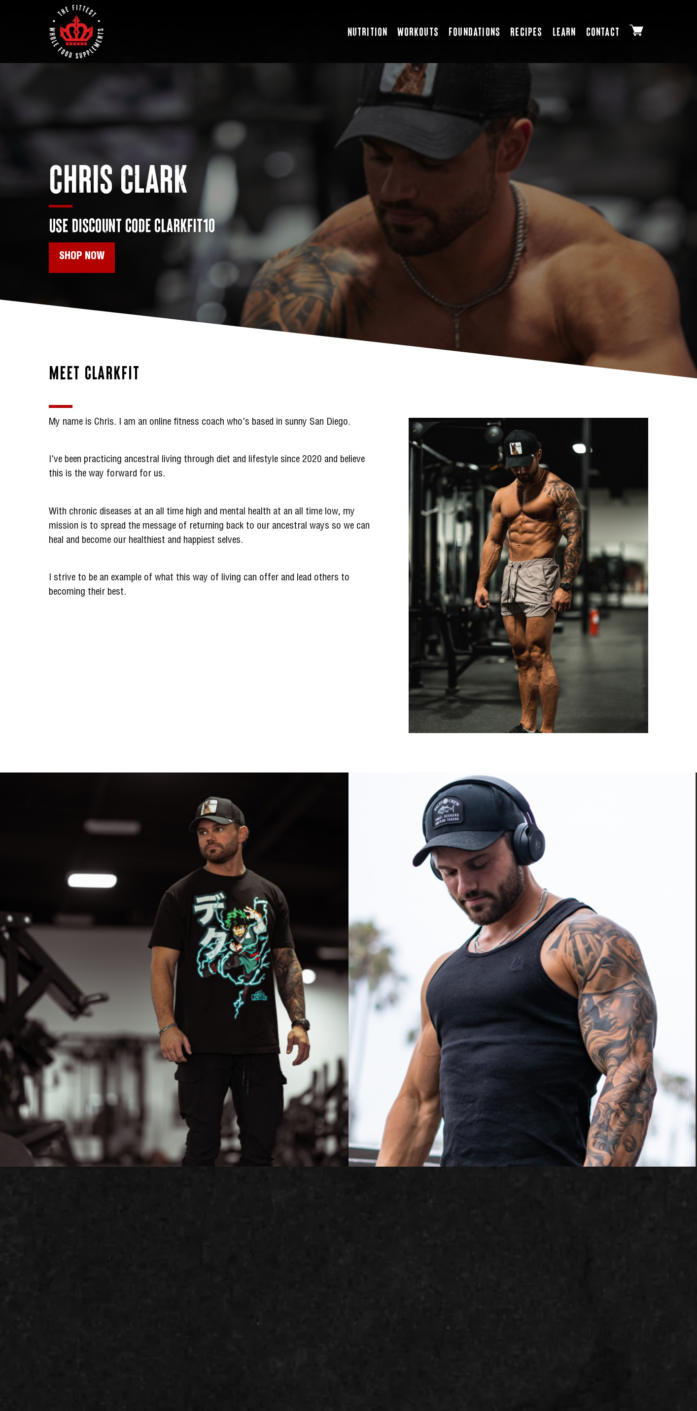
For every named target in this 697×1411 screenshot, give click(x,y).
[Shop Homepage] (76, 31)
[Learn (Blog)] (564, 32)
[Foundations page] (474, 32)
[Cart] (636, 32)
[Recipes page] (526, 32)
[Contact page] (603, 32)
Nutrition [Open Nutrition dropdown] (368, 31)
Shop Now (82, 257)
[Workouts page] (418, 32)
